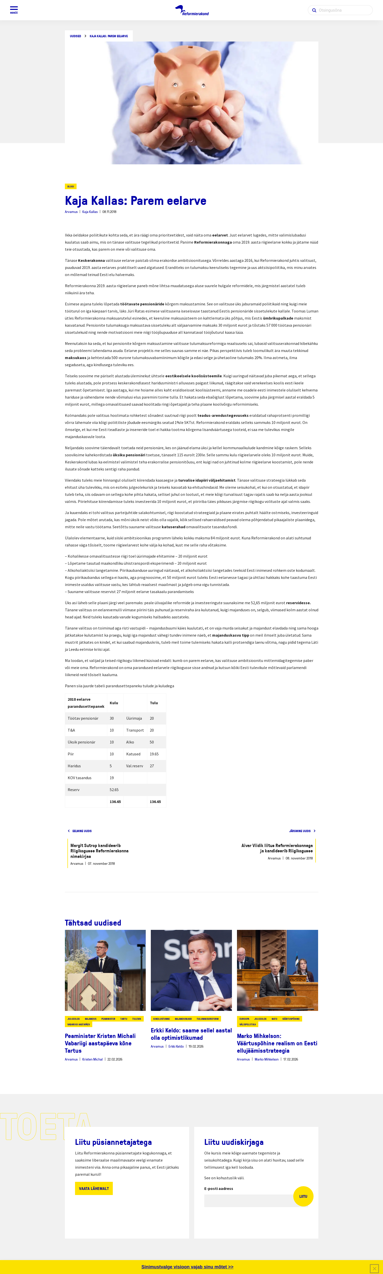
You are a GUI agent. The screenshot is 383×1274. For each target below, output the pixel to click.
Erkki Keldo (176, 1046)
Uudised (75, 36)
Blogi (70, 186)
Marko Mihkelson (267, 1059)
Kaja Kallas (90, 211)
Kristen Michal (92, 1059)
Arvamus (71, 211)
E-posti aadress (218, 1188)
